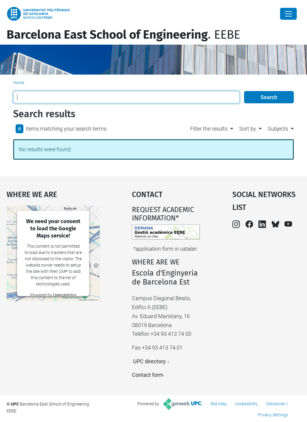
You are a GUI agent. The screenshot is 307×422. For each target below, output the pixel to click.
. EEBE (123, 35)
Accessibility (246, 403)
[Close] (288, 14)
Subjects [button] (278, 128)
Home (18, 82)
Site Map (218, 403)
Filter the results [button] (209, 128)
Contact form (147, 375)
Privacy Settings (273, 414)
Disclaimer (275, 403)
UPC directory (149, 361)
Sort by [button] (247, 128)
